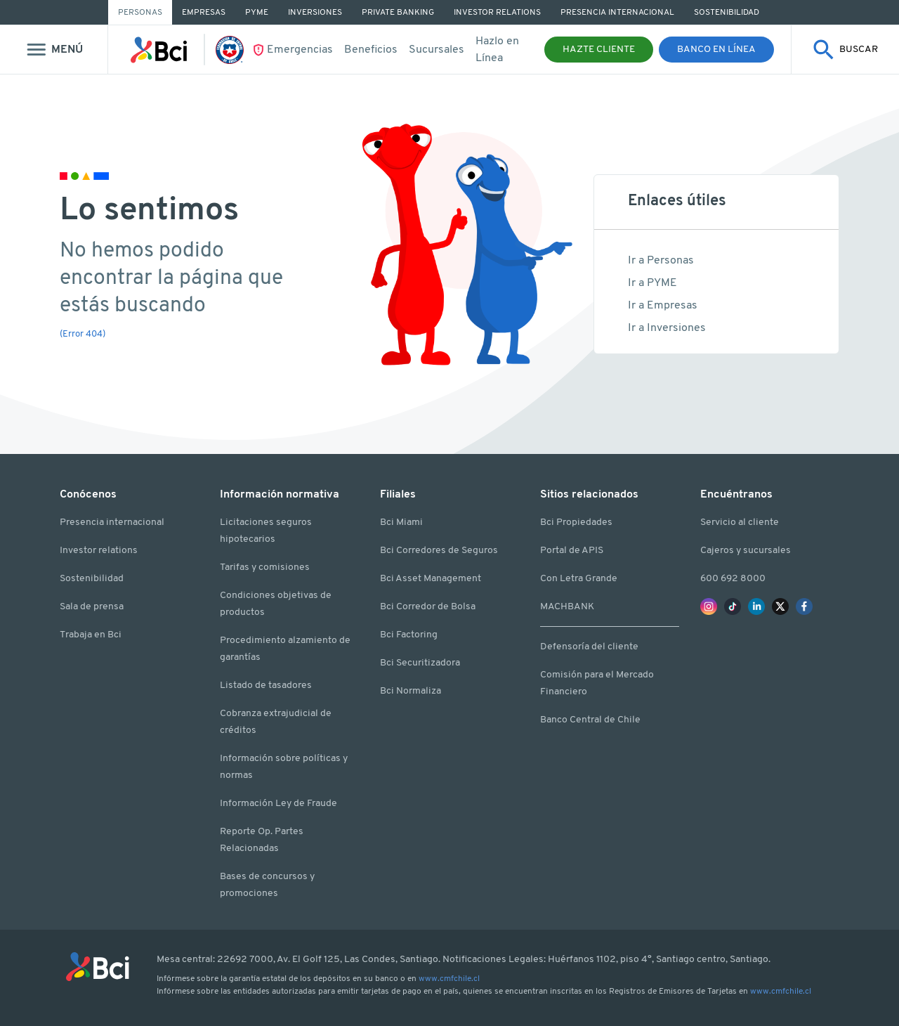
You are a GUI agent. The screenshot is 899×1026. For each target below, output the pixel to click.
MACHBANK (567, 607)
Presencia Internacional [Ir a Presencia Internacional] (617, 12)
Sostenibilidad (92, 578)
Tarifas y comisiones (265, 567)
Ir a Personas (661, 260)
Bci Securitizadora (420, 663)
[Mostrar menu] (53, 49)
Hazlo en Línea (497, 50)
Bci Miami (401, 522)
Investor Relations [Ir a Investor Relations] (497, 12)
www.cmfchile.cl (449, 979)
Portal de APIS (571, 550)
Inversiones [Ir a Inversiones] (315, 12)
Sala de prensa (92, 607)
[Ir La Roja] (233, 50)
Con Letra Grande (578, 578)
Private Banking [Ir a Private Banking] (398, 12)
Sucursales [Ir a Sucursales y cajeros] (436, 50)
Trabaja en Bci (91, 635)
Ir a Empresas (662, 305)
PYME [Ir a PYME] (256, 12)
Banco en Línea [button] (716, 49)
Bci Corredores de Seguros (439, 550)
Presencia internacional (112, 522)
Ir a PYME (652, 283)
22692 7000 (245, 959)
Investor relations (99, 550)
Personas (140, 12)
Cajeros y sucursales (745, 550)
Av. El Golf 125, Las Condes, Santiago (357, 959)
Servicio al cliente (739, 522)
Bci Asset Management (430, 578)
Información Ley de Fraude (278, 803)
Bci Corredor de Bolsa (427, 607)
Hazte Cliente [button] (599, 49)
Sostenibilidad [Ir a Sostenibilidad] (726, 12)
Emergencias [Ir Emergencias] (300, 50)
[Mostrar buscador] (845, 49)
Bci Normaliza (410, 691)
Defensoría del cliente (589, 647)
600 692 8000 (733, 578)
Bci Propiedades (576, 522)
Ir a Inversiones (667, 328)
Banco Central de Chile (590, 720)
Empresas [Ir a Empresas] (203, 12)
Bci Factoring (409, 635)
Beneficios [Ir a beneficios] (371, 50)
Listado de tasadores (266, 685)
